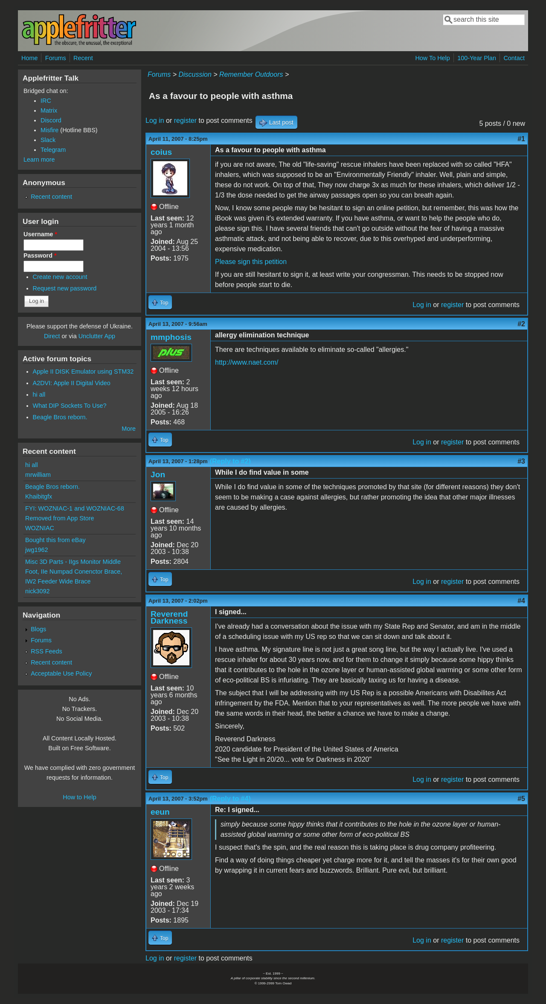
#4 (521, 600)
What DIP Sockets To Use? (70, 405)
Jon (158, 474)
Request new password (65, 288)
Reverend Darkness (169, 617)
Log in (154, 120)
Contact (514, 58)
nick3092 (37, 591)
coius (161, 152)
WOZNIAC (39, 528)
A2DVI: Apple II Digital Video (71, 383)
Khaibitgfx (38, 496)
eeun (160, 811)
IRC (46, 100)
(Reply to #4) (230, 798)
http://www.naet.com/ (247, 362)
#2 (521, 324)
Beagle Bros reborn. (60, 417)
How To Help (432, 58)
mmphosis (171, 337)
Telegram (53, 149)
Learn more (39, 159)
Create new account (60, 276)
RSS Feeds (46, 651)
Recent (83, 58)
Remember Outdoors (251, 74)
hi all (39, 394)
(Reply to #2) (230, 461)
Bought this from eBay (55, 540)
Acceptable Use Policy (61, 673)
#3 (521, 461)
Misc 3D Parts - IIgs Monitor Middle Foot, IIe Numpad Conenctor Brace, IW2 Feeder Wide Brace (73, 571)
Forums (55, 58)
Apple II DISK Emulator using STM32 (83, 371)
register (185, 120)
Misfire (49, 130)
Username (40, 234)
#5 (521, 798)
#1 (521, 138)
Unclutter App (96, 336)
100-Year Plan (476, 58)
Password (40, 255)
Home (29, 58)
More (129, 428)
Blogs (38, 629)
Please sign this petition (251, 261)
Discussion (194, 74)
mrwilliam (38, 474)
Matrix (49, 110)
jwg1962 (36, 549)
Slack (48, 139)
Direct (52, 336)
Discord (51, 120)
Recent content (51, 196)
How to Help (79, 797)
